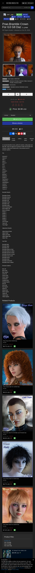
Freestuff (26, 16)
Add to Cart (17, 119)
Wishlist (6, 18)
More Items (25, 139)
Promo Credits (13, 139)
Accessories (12, 84)
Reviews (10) (32, 139)
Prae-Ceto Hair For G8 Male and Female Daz (14, 432)
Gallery (20, 16)
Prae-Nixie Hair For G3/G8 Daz (11, 524)
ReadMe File (7, 540)
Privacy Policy (15, 569)
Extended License (24, 87)
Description (6, 138)
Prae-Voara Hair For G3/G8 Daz (11, 386)
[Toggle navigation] (3, 3)
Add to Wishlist (17, 123)
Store (13, 16)
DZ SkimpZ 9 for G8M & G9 (19, 550)
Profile (25, 14)
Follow (19, 14)
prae (26, 27)
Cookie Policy (4, 569)
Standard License (14, 87)
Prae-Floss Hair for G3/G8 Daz (11, 478)
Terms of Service (20, 567)
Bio (12, 18)
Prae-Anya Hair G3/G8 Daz (10, 340)
